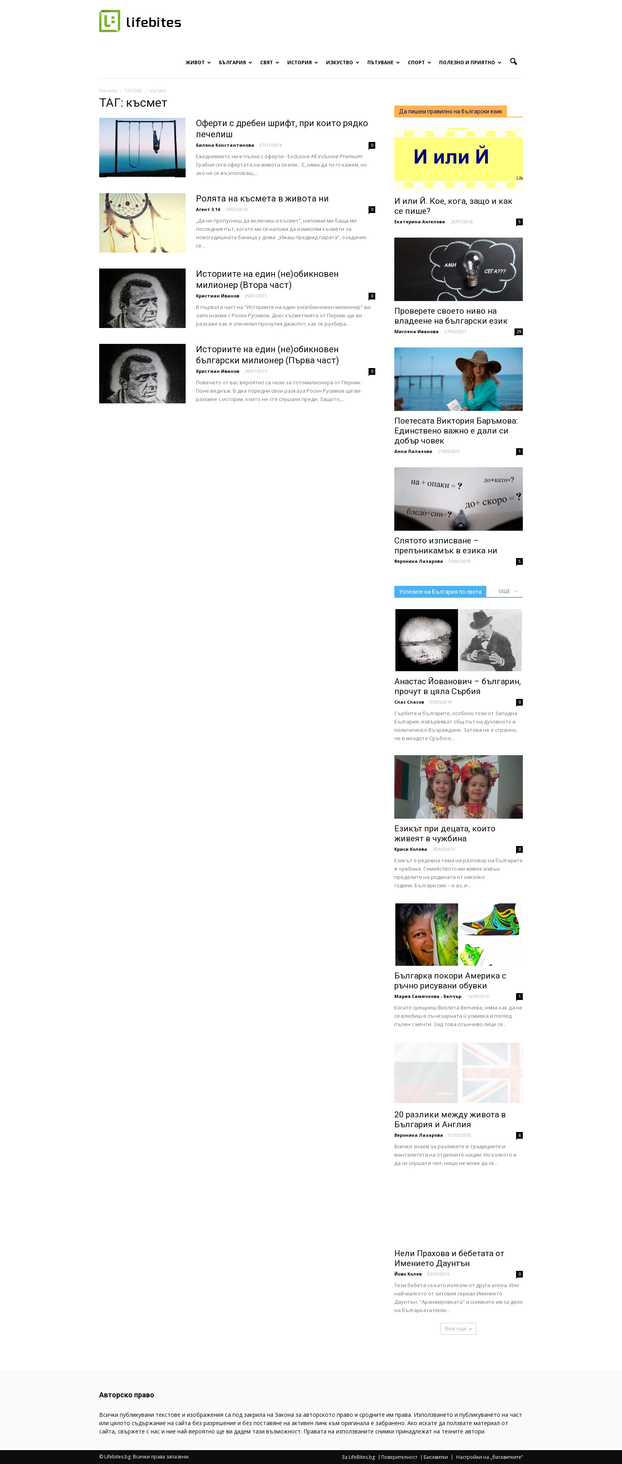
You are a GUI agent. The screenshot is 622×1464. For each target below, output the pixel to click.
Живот (198, 62)
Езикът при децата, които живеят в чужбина (444, 833)
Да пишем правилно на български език (450, 111)
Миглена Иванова (416, 331)
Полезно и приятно (470, 62)
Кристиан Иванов (217, 296)
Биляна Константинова (225, 145)
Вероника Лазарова (418, 561)
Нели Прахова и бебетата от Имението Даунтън (449, 1258)
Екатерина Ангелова (419, 221)
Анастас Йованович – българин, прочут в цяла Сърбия (457, 686)
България (235, 62)
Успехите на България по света (440, 592)
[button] (513, 61)
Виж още (458, 1328)
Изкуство (342, 62)
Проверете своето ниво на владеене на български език (451, 316)
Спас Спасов (409, 702)
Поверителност (399, 1457)
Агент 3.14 (208, 209)
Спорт (419, 62)
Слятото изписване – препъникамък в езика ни (445, 545)
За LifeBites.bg (358, 1457)
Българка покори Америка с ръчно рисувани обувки (450, 980)
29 (518, 331)
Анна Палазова (413, 451)
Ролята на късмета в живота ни (262, 198)
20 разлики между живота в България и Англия (450, 1119)
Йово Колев (408, 1274)
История (302, 62)
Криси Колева (410, 849)
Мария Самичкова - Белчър (427, 996)
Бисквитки (436, 1457)
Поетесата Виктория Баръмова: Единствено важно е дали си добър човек (456, 430)
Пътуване (383, 62)
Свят (269, 62)
